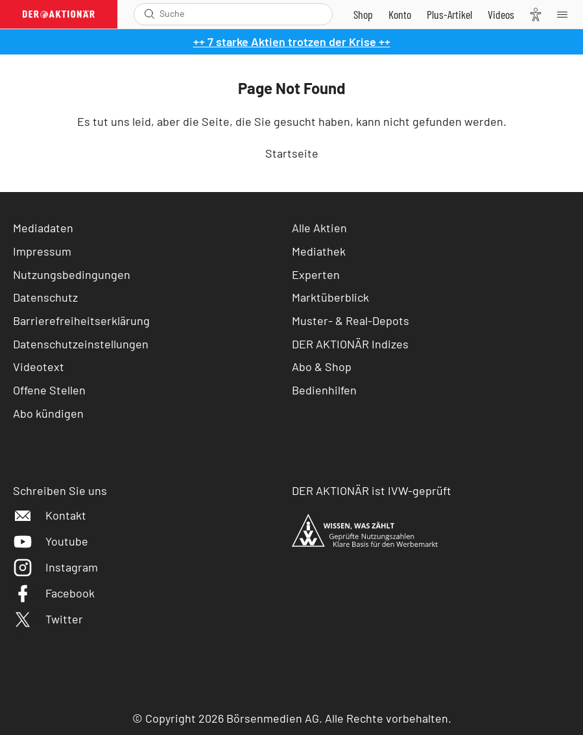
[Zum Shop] (363, 14)
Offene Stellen (49, 390)
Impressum (42, 251)
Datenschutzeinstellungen (81, 344)
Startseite (291, 153)
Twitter (48, 619)
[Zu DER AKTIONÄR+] (449, 14)
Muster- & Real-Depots (350, 320)
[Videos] (501, 14)
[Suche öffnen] (149, 14)
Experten (316, 274)
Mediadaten (43, 228)
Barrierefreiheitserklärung (81, 320)
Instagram (55, 567)
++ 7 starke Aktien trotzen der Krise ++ (291, 41)
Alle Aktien (319, 228)
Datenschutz (45, 297)
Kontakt (49, 515)
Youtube (50, 541)
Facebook (54, 593)
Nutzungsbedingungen (71, 274)
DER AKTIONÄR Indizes (350, 344)
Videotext (38, 366)
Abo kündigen (48, 413)
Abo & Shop (321, 366)
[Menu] (566, 14)
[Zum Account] (400, 14)
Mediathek (319, 251)
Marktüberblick (330, 297)
